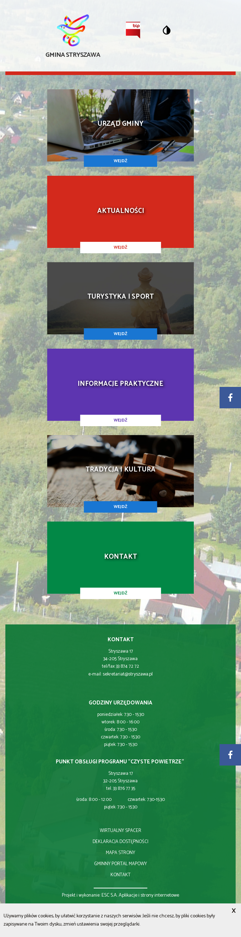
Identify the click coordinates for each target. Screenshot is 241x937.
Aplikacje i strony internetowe (149, 895)
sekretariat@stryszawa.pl (128, 674)
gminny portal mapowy (120, 864)
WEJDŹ (121, 161)
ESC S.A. (110, 895)
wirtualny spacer (120, 830)
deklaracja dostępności (120, 842)
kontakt (120, 875)
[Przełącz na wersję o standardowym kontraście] (166, 30)
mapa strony (120, 853)
